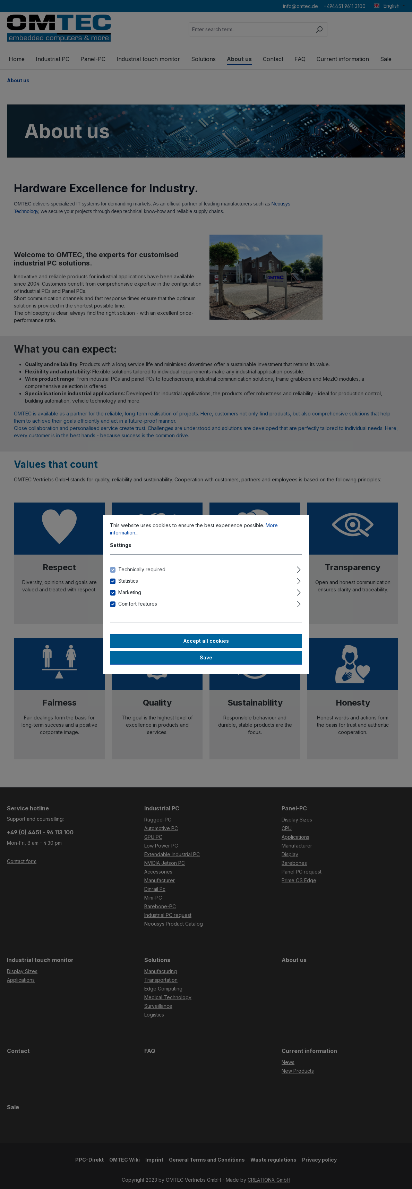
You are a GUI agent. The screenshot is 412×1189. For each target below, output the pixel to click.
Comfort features (137, 604)
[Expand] (298, 568)
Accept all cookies (206, 641)
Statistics (128, 581)
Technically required (141, 569)
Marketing (129, 592)
